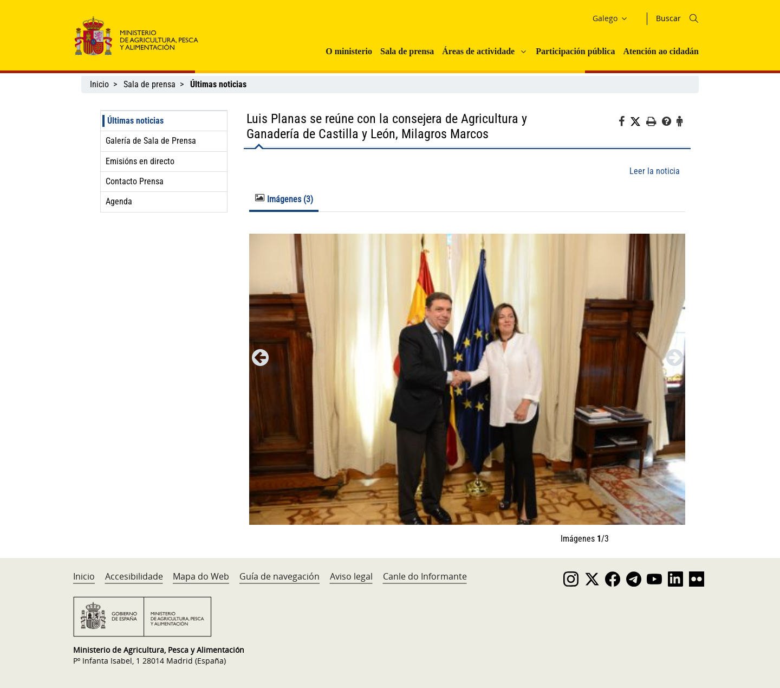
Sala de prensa (407, 51)
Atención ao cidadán (661, 51)
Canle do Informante (425, 576)
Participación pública (575, 51)
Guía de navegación (279, 576)
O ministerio (349, 51)
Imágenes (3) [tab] (284, 199)
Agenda (119, 201)
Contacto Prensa (135, 181)
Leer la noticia (654, 171)
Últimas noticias (135, 120)
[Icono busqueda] (694, 18)
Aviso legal (351, 576)
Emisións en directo (140, 161)
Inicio (99, 84)
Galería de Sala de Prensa (151, 141)
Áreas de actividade (478, 51)
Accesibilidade (134, 576)
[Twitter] (638, 121)
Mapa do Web (201, 576)
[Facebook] (624, 123)
